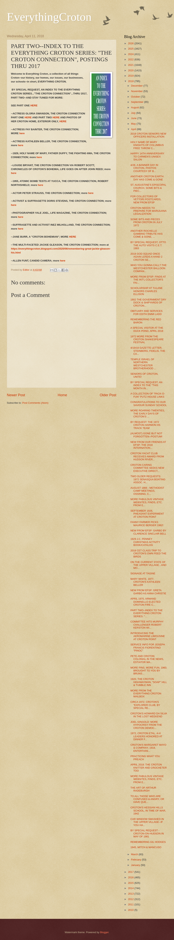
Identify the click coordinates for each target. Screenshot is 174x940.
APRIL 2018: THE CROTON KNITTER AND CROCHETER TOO (148, 767)
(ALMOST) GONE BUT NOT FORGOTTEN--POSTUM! (146, 435)
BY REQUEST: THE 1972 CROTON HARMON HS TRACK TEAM (145, 425)
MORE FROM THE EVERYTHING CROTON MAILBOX (145, 693)
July (133, 112)
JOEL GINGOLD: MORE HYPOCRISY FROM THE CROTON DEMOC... (146, 724)
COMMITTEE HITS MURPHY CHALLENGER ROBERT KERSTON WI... (146, 624)
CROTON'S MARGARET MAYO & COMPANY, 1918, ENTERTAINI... (148, 747)
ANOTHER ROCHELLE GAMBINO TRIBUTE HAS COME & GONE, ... (146, 233)
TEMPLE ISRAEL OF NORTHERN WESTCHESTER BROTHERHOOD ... (143, 364)
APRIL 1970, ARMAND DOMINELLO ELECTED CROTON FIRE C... (145, 601)
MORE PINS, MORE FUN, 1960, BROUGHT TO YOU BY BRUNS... (148, 670)
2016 (131, 877)
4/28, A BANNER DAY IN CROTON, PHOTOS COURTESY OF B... (144, 168)
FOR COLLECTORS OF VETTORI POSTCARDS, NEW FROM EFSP (145, 199)
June (134, 118)
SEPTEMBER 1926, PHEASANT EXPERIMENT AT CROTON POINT (147, 513)
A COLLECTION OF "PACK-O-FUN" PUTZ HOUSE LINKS (147, 395)
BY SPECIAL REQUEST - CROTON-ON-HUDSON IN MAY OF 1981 (147, 833)
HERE (33, 105)
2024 (131, 54)
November (137, 91)
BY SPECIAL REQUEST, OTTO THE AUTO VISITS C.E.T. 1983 (148, 245)
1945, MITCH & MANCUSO (145, 847)
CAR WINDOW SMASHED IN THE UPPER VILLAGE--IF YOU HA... (147, 822)
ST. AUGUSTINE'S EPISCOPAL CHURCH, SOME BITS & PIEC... (148, 187)
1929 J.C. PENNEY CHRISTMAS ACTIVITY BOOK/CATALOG (145, 541)
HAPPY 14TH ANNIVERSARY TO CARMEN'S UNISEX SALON (147, 156)
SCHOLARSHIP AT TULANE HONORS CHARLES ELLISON (146, 291)
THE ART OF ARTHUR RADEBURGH (143, 789)
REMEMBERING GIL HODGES (148, 841)
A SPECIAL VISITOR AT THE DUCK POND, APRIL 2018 (146, 329)
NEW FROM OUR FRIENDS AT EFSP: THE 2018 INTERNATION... (148, 445)
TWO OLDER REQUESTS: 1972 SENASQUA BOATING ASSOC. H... (147, 479)
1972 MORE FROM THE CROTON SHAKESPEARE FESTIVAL (147, 339)
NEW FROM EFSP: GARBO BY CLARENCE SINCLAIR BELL (148, 532)
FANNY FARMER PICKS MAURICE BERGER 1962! (146, 524)
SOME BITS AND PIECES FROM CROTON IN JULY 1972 (146, 222)
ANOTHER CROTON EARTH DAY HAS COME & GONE (146, 178)
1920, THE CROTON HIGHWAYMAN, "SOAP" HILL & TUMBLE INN (148, 682)
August (135, 107)
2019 (131, 75)
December (137, 85)
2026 (131, 43)
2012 (131, 899)
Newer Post (16, 395)
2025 (131, 48)
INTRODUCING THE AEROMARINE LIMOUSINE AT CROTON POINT (147, 636)
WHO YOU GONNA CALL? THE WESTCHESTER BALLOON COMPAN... (148, 268)
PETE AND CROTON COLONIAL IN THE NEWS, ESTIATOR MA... (147, 659)
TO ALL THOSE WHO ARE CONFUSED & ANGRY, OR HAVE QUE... (147, 799)
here (22, 133)
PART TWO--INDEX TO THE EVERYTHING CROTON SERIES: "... (146, 613)
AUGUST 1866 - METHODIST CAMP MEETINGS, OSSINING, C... (147, 490)
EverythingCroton (49, 16)
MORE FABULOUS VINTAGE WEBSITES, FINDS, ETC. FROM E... (147, 502)
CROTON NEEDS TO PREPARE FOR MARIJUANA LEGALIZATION (148, 210)
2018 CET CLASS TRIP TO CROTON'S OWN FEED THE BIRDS (148, 553)
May (133, 123)
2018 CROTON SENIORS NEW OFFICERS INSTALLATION (148, 135)
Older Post (108, 395)
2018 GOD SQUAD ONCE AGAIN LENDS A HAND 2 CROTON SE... (146, 256)
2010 (131, 909)
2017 (131, 871)
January (136, 865)
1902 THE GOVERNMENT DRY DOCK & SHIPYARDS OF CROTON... (148, 302)
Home (62, 395)
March (135, 854)
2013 (131, 893)
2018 (131, 81)
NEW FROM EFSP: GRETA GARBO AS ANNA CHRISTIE (148, 592)
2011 (131, 904)
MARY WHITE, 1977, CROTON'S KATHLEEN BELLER (145, 581)
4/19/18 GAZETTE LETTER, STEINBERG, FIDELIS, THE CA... (147, 350)
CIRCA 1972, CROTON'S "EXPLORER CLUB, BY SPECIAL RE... (145, 704)
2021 (131, 64)
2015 (131, 882)
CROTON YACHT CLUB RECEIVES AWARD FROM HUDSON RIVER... (147, 456)
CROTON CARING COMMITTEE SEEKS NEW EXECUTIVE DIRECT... (147, 467)
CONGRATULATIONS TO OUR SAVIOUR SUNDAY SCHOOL (148, 403)
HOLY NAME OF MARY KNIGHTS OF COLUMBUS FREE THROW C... (147, 145)
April (134, 129)
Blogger (104, 932)
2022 (131, 59)
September (137, 101)
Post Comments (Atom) (35, 402)
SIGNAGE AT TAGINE (142, 573)
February (136, 859)
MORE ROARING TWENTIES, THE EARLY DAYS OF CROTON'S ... (147, 413)
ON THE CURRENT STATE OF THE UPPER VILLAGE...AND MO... (148, 565)
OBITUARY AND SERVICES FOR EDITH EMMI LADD (146, 312)
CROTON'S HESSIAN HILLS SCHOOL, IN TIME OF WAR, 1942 (148, 810)
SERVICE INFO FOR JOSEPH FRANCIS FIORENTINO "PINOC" (147, 647)
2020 (131, 70)
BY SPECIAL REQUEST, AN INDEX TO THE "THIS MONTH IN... (146, 385)
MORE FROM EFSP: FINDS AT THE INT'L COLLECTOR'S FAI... (148, 279)
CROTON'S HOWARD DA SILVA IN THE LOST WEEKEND (148, 715)
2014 (131, 888)
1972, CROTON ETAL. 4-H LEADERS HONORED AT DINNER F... (146, 736)
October (136, 96)
